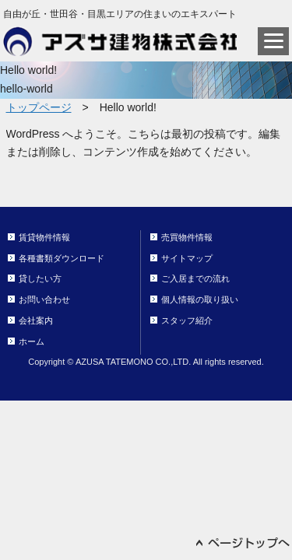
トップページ (39, 107)
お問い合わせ (44, 299)
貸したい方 (40, 278)
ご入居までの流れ (195, 278)
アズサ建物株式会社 (120, 41)
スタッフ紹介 (187, 320)
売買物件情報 (187, 237)
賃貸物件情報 (44, 237)
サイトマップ (187, 258)
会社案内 (36, 320)
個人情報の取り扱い (199, 299)
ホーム (31, 341)
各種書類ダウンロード (61, 258)
